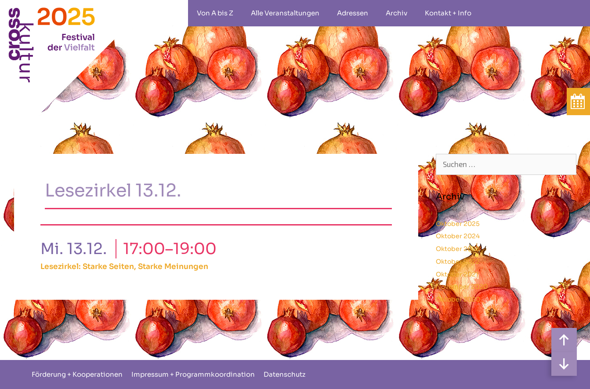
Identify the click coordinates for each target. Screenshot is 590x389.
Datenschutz (284, 374)
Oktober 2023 (458, 249)
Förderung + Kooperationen (77, 374)
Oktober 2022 (458, 261)
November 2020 (462, 287)
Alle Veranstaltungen (285, 13)
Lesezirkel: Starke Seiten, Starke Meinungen (124, 266)
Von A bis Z (215, 13)
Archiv (396, 13)
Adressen (352, 13)
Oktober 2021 (457, 274)
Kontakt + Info (448, 13)
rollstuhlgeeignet (493, 13)
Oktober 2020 (458, 299)
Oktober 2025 (458, 224)
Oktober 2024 (458, 236)
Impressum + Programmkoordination (193, 374)
